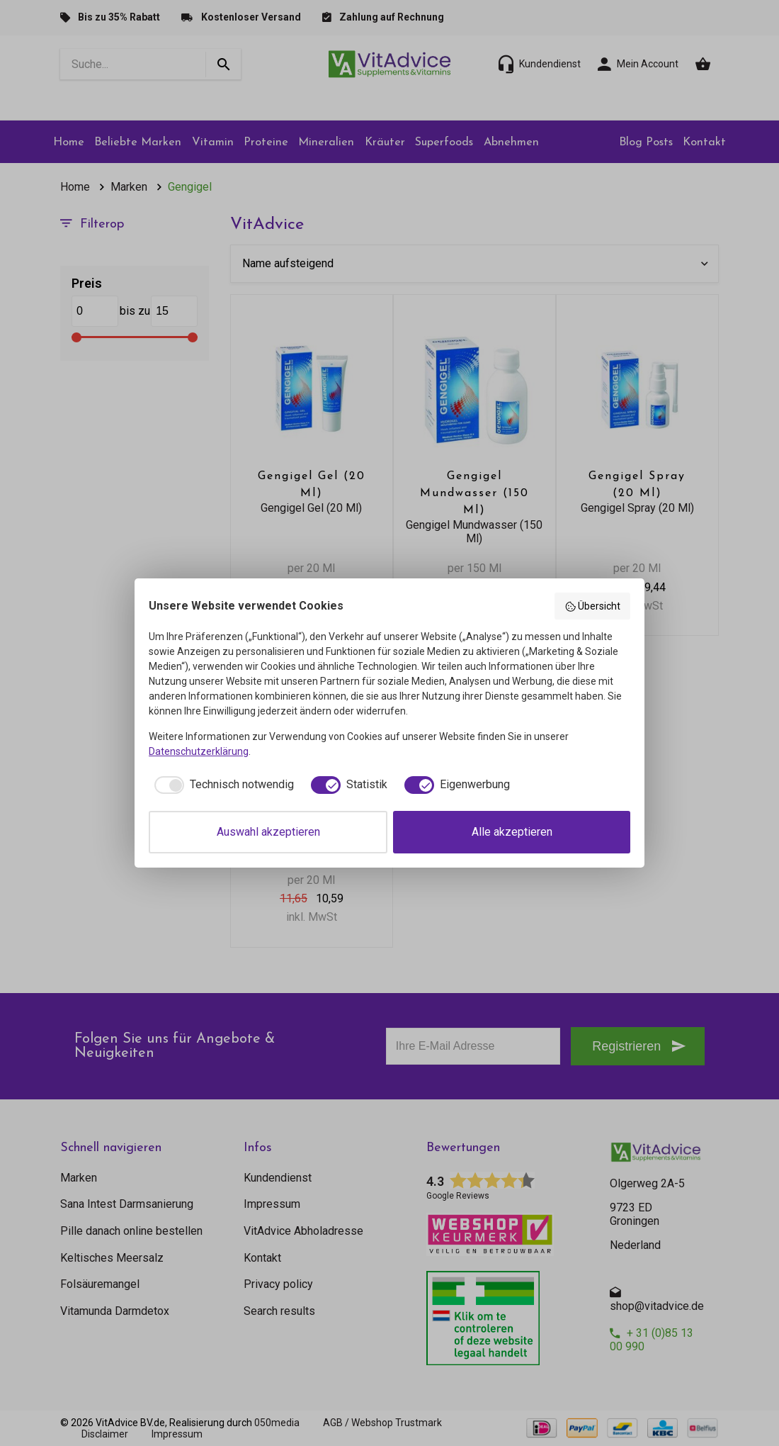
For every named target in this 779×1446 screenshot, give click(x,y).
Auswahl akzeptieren (268, 832)
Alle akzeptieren (512, 832)
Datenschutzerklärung (199, 751)
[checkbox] (221, 784)
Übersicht (592, 606)
